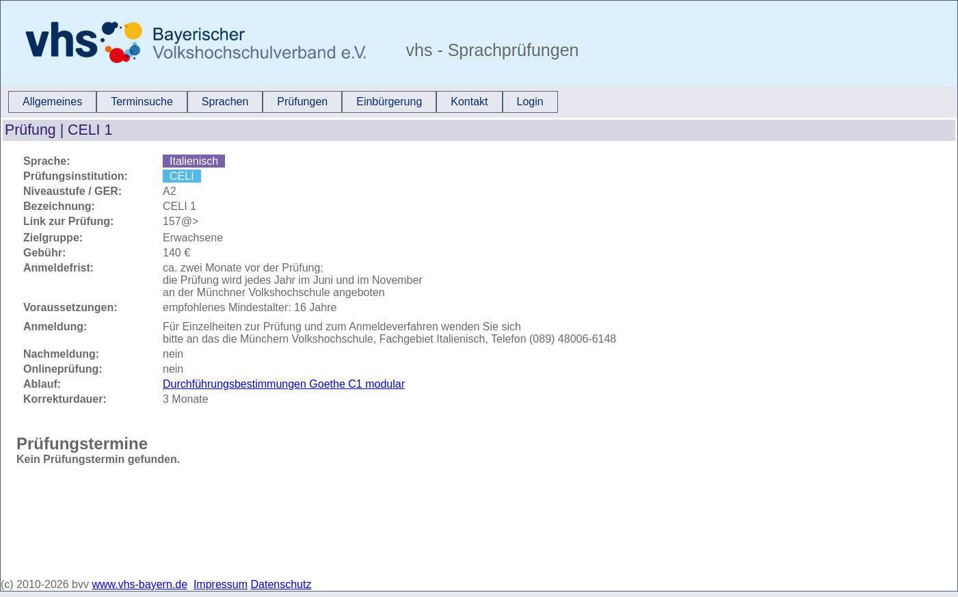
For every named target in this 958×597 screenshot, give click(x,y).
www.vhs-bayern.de (139, 584)
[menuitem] (52, 102)
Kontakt (469, 101)
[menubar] (283, 102)
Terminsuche (142, 101)
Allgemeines (52, 101)
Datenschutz (281, 584)
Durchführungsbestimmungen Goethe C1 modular (284, 384)
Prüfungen (302, 101)
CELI (182, 176)
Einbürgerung (389, 101)
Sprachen (225, 101)
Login (530, 101)
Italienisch (194, 161)
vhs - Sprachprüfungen (490, 49)
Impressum (221, 584)
